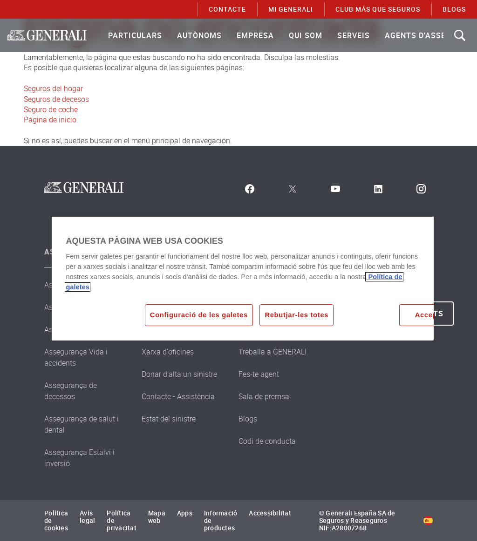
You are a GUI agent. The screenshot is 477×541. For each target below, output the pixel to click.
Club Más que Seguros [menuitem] (377, 9)
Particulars (135, 35)
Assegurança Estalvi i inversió (79, 457)
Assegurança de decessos (70, 390)
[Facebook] (249, 188)
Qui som (305, 35)
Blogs (247, 419)
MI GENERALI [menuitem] (290, 9)
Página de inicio (50, 119)
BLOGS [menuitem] (454, 9)
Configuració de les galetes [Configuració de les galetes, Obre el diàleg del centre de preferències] (199, 315)
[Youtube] (335, 188)
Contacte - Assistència (178, 396)
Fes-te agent (258, 374)
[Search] (459, 35)
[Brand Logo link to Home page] (47, 35)
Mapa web (156, 516)
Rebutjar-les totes (296, 315)
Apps (184, 512)
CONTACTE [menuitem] (227, 9)
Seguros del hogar (53, 88)
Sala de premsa (263, 396)
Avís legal (87, 516)
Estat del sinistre (169, 419)
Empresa (255, 35)
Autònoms (199, 35)
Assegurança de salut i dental (81, 424)
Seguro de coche (51, 109)
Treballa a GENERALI (272, 352)
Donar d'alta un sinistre (179, 374)
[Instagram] (421, 188)
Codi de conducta (267, 441)
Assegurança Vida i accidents (76, 357)
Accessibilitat (270, 512)
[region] (242, 278)
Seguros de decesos (56, 99)
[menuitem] (135, 35)
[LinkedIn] (378, 188)
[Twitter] (292, 188)
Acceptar (431, 315)
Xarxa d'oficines (168, 352)
